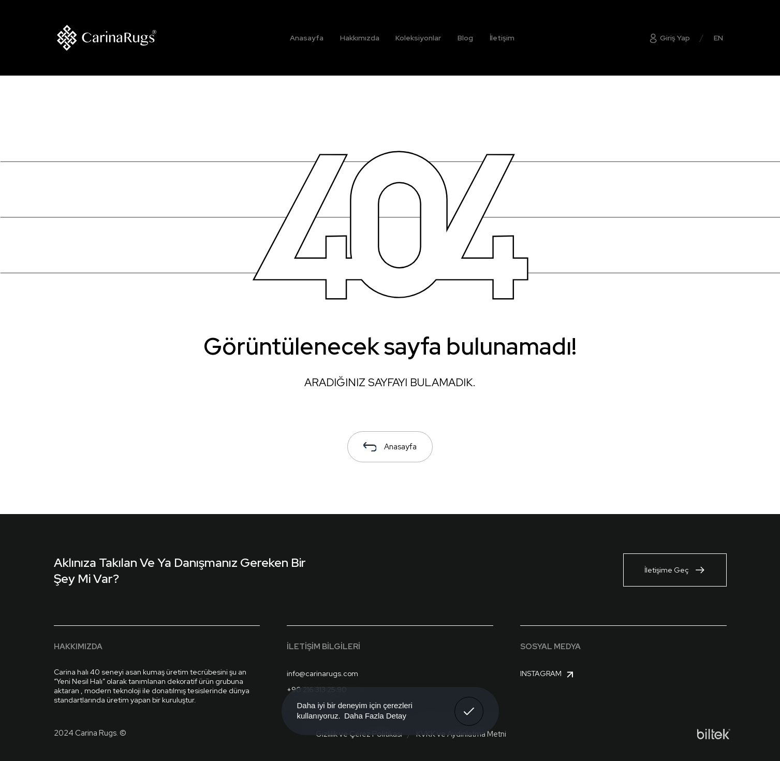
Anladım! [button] (469, 703)
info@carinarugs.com (322, 673)
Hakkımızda (359, 37)
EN (718, 37)
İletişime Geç (674, 570)
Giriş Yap (669, 37)
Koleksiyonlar (418, 37)
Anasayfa (306, 37)
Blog (465, 37)
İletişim (502, 37)
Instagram (548, 674)
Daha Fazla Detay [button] (375, 715)
